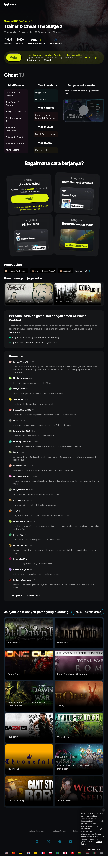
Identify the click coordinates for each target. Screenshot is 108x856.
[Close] (103, 810)
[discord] (37, 842)
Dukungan (77, 831)
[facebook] (59, 841)
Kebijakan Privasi (59, 831)
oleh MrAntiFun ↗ (55, 43)
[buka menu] (103, 4)
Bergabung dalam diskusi (25, 595)
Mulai (13, 57)
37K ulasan (8, 43)
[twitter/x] (48, 842)
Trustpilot (14, 332)
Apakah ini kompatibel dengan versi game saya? (35, 342)
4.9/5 (8, 39)
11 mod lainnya (90, 57)
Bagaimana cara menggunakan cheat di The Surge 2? (37, 337)
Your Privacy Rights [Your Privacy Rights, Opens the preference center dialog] (93, 849)
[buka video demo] (83, 110)
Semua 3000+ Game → (18, 21)
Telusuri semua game (87, 611)
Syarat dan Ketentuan (35, 831)
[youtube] (70, 841)
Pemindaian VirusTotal (36, 43)
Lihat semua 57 (82, 271)
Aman (36, 39)
